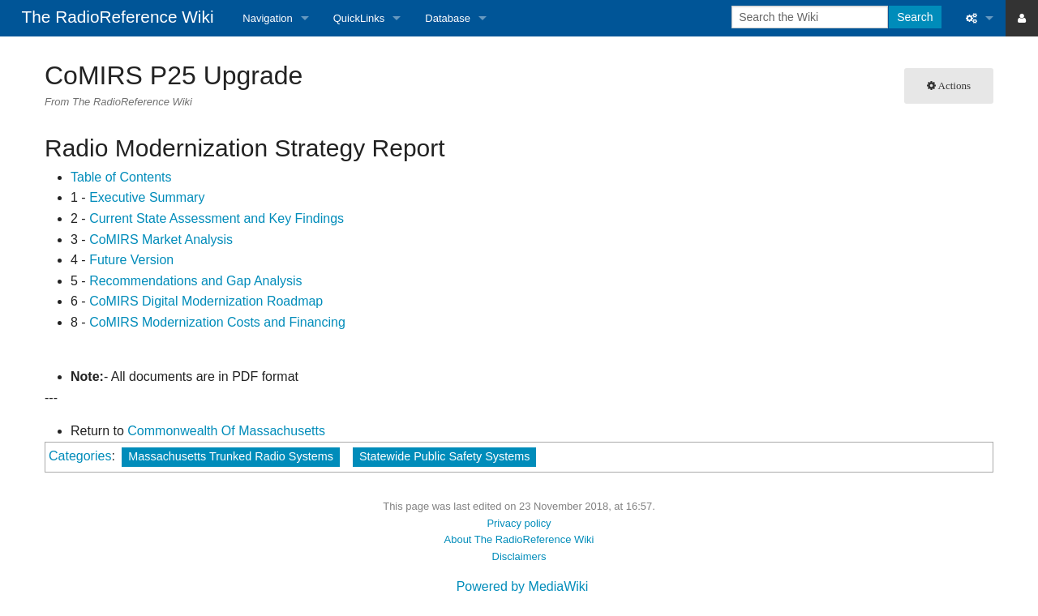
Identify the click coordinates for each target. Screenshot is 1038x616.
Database (447, 18)
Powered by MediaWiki (523, 586)
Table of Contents (121, 177)
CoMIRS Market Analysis (161, 239)
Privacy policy (519, 523)
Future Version (131, 260)
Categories (80, 456)
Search (915, 17)
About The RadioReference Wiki (519, 539)
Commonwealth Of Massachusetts (226, 431)
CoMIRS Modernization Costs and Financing (217, 322)
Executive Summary (146, 197)
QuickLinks (359, 18)
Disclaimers (519, 556)
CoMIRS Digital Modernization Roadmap (206, 301)
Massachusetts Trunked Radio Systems (230, 456)
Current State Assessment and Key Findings (216, 218)
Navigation (267, 18)
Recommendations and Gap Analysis (195, 281)
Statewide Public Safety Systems (444, 456)
